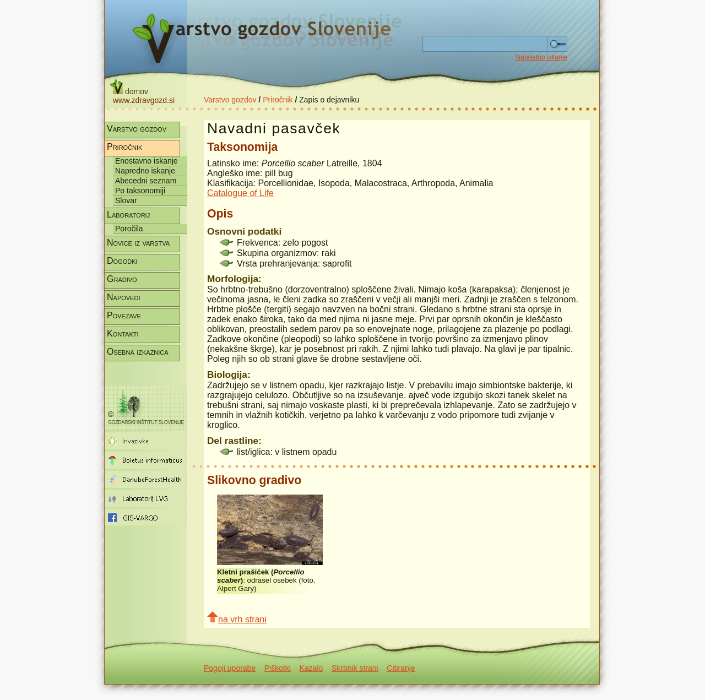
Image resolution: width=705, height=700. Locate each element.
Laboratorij (128, 214)
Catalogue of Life (240, 193)
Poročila (129, 228)
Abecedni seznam (145, 180)
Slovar (126, 200)
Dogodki (122, 260)
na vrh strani (237, 617)
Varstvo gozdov (230, 99)
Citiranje (401, 668)
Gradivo (122, 279)
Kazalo (311, 668)
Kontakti (123, 333)
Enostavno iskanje (146, 160)
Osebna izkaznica (138, 351)
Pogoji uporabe (230, 668)
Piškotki (277, 668)
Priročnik (277, 99)
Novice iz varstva (138, 242)
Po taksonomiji (140, 190)
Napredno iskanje (541, 57)
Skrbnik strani (355, 668)
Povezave (124, 315)
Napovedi (123, 297)
